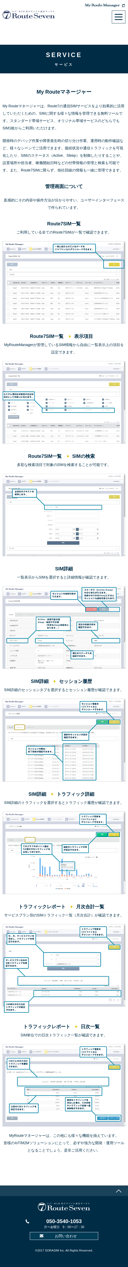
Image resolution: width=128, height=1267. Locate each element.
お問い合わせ (66, 1236)
